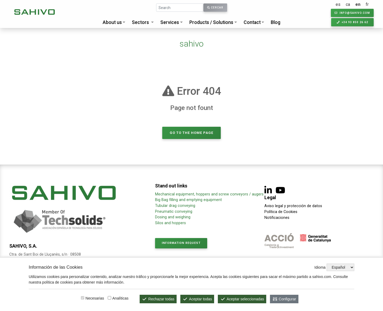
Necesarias (94, 298)
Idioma (320, 267)
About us (112, 22)
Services (169, 22)
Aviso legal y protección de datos (293, 206)
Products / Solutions (211, 22)
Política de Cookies (280, 212)
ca (348, 4)
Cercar (215, 7)
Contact (252, 22)
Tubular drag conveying (175, 205)
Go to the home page (191, 133)
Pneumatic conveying (173, 211)
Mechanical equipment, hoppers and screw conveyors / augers (209, 194)
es (338, 4)
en (358, 4)
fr (367, 4)
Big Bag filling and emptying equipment (188, 200)
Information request (181, 243)
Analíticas (120, 298)
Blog (275, 22)
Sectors (140, 22)
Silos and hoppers (170, 223)
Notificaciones (276, 217)
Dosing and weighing (172, 217)
